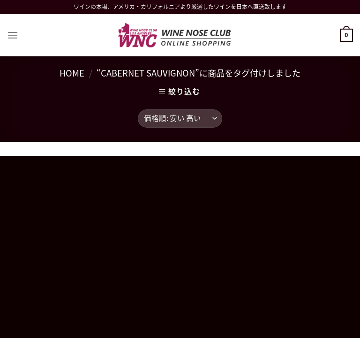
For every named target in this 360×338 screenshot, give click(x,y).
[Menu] (12, 34)
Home (72, 73)
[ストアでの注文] (180, 118)
